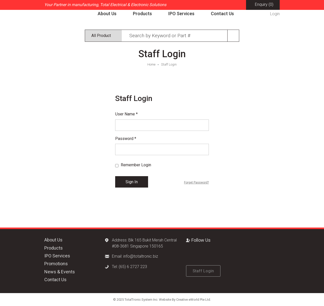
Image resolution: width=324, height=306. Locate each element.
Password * (125, 138)
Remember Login (135, 164)
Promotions (56, 263)
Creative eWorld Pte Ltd (193, 299)
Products (142, 13)
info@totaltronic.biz (140, 256)
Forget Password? (196, 182)
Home (151, 64)
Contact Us (222, 13)
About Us (107, 13)
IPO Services (181, 13)
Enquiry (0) (264, 4)
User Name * (126, 114)
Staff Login (169, 64)
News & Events (59, 271)
